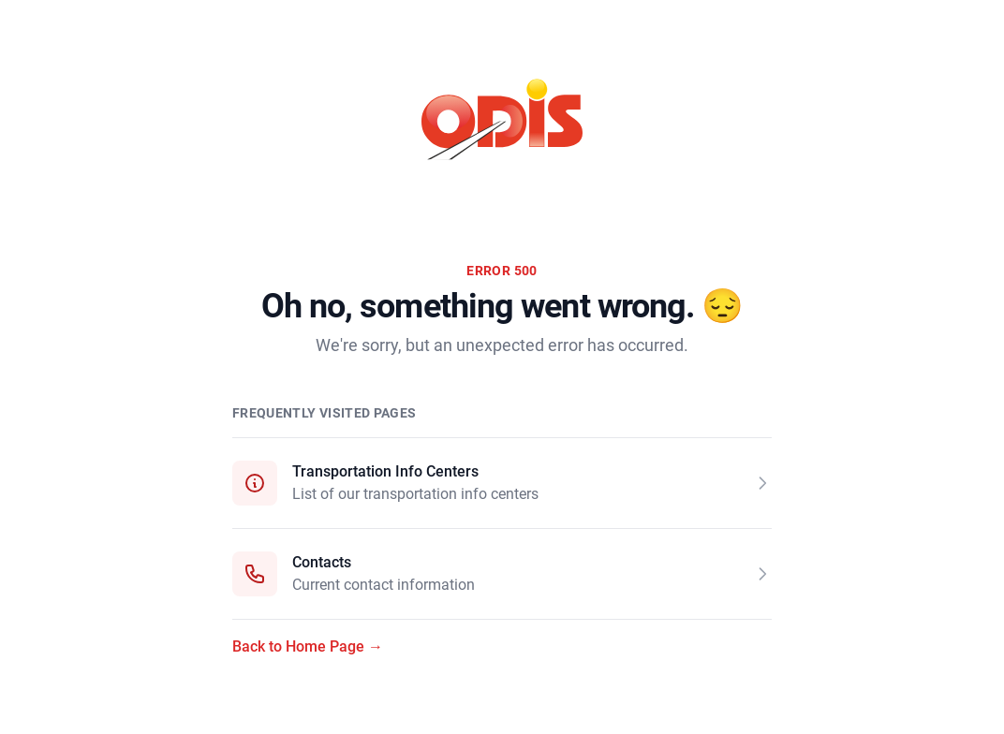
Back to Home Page (307, 646)
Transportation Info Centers (385, 471)
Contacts (321, 562)
